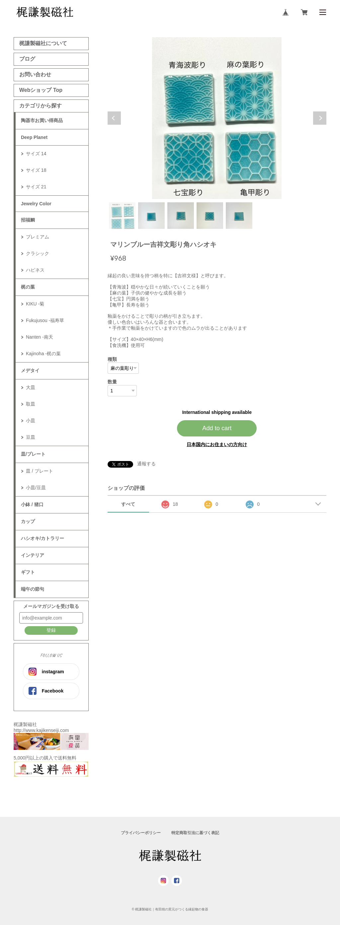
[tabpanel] (217, 118)
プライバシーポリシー (141, 832)
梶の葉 (28, 287)
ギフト (28, 572)
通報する (146, 463)
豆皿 (30, 437)
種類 (112, 359)
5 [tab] (239, 215)
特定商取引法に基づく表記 (195, 832)
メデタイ (30, 370)
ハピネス (35, 270)
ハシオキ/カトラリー (42, 538)
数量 (112, 381)
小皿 (30, 420)
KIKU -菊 (35, 303)
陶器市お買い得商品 (42, 120)
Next (319, 118)
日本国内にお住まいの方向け (217, 444)
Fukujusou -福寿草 (45, 320)
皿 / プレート (39, 471)
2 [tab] (151, 215)
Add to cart (216, 428)
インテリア (32, 555)
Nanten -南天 (39, 337)
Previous (114, 118)
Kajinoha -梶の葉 (43, 353)
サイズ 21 (36, 186)
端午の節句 (32, 589)
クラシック (37, 253)
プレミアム (37, 236)
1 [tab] (122, 215)
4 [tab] (210, 215)
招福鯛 (28, 220)
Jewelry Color (36, 203)
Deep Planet (34, 137)
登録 (51, 630)
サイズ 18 (36, 170)
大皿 (30, 387)
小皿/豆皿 (36, 487)
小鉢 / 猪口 (32, 504)
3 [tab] (180, 215)
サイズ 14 (36, 153)
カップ (28, 521)
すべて (128, 504)
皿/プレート (33, 454)
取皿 (30, 404)
